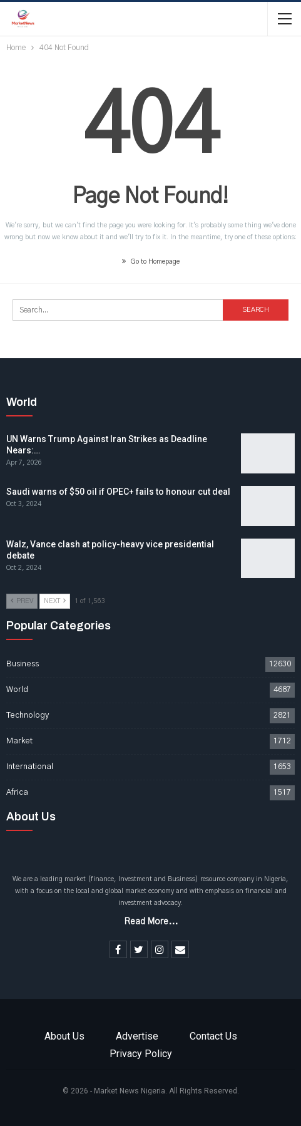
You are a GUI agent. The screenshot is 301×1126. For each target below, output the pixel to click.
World (17, 690)
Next (55, 600)
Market (19, 741)
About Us (64, 1036)
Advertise (137, 1036)
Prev (22, 600)
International (29, 767)
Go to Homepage (151, 261)
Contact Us (213, 1036)
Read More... (151, 921)
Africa (17, 792)
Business (22, 664)
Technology (27, 715)
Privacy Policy (141, 1054)
